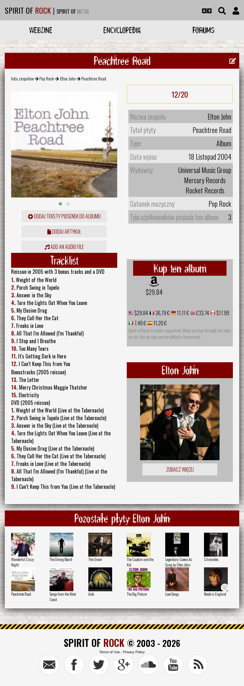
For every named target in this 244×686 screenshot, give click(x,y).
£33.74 (202, 313)
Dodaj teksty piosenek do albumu (64, 216)
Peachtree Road (21, 594)
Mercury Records (205, 180)
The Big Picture (137, 594)
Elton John (68, 78)
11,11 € (182, 313)
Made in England (215, 594)
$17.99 (222, 313)
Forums (203, 30)
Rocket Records (205, 190)
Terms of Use (109, 652)
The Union (95, 559)
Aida (91, 594)
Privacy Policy (134, 652)
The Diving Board (61, 559)
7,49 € (139, 323)
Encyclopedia (122, 30)
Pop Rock (46, 78)
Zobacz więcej (180, 469)
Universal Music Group (204, 170)
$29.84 (154, 292)
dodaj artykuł (64, 231)
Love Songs (172, 594)
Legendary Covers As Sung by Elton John (178, 562)
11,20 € (159, 323)
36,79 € (162, 313)
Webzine (40, 30)
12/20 (180, 94)
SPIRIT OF (28, 10)
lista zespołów (22, 78)
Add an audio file (64, 247)
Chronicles (211, 559)
